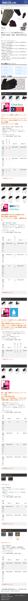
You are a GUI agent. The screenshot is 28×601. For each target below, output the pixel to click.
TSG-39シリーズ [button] (6, 70)
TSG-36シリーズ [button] (20, 70)
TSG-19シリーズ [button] (6, 73)
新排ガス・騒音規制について (21, 595)
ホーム (2, 5)
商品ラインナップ (9, 5)
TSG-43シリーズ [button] (20, 67)
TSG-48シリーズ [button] (6, 67)
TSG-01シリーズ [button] (20, 73)
